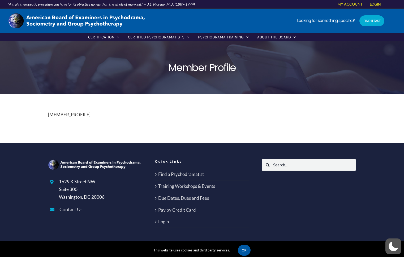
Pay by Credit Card (177, 210)
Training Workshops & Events (186, 186)
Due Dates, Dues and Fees (183, 198)
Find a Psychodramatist (181, 174)
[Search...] (309, 165)
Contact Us (71, 209)
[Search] (267, 165)
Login (163, 221)
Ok (244, 250)
